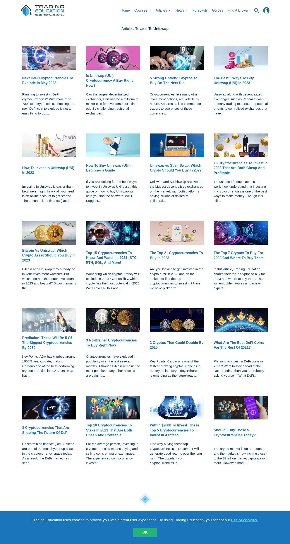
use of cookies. (244, 520)
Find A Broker (237, 10)
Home (125, 10)
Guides (217, 10)
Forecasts (200, 10)
